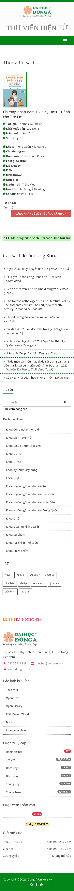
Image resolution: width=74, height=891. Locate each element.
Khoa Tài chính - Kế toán (22, 543)
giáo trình (10, 591)
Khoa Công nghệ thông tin (23, 429)
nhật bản (10, 583)
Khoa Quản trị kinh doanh (22, 526)
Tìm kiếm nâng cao (15, 409)
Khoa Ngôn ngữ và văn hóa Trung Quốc (32, 510)
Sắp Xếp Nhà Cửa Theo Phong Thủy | (37, 377)
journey (54, 583)
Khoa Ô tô (12, 518)
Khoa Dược (13, 462)
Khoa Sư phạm (15, 534)
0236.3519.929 (17, 663)
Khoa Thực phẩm (17, 551)
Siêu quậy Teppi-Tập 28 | (31, 353)
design (24, 583)
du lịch (20, 575)
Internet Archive (16, 730)
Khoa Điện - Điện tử (18, 437)
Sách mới (12, 690)
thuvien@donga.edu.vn (50, 663)
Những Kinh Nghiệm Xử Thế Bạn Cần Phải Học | (35, 343)
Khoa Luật (12, 478)
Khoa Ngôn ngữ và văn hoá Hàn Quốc (30, 494)
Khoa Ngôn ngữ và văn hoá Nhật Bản (30, 502)
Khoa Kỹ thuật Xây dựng (21, 470)
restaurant (39, 583)
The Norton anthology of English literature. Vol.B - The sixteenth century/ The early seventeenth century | (37, 305)
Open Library (14, 706)
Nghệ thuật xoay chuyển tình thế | (37, 269)
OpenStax (12, 698)
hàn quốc (34, 575)
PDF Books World (17, 714)
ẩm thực (49, 575)
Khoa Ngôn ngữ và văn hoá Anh (26, 486)
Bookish (11, 722)
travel (8, 575)
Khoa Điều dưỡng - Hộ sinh (23, 446)
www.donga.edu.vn (20, 669)
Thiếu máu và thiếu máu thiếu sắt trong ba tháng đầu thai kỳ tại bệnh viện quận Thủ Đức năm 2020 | (36, 365)
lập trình (25, 591)
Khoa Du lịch (14, 454)
